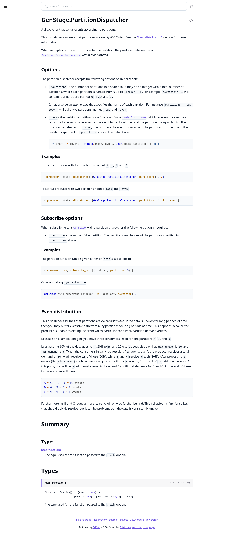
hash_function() (79, 450)
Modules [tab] (22, 15)
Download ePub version (171, 519)
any (120, 492)
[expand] (51, 24)
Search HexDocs (145, 519)
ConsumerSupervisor (16, 23)
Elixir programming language (164, 527)
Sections (11, 54)
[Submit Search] (73, 6)
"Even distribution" (177, 37)
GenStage (9, 28)
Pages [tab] (7, 15)
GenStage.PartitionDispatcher (22, 48)
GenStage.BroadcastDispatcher (22, 33)
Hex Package (111, 519)
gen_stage (12, 4)
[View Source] (216, 483)
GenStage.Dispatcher (16, 43)
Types (10, 63)
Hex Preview (127, 519)
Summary (12, 59)
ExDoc (123, 527)
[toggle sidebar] (50, 5)
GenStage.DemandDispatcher (21, 38)
